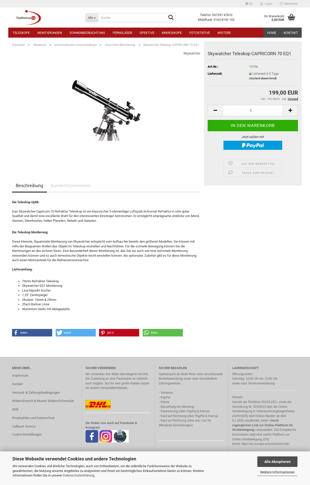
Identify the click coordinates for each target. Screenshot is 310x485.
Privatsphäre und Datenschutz (33, 418)
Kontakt (291, 33)
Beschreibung (29, 185)
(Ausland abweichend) (263, 78)
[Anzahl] (253, 110)
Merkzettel (289, 4)
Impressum (20, 375)
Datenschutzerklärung (78, 475)
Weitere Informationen (277, 472)
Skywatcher (191, 53)
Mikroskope (172, 33)
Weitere (224, 33)
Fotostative (199, 33)
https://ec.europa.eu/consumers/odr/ (265, 444)
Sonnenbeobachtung (87, 33)
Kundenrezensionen (71, 185)
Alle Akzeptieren (277, 462)
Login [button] (266, 4)
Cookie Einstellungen (27, 434)
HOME (271, 33)
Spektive (147, 33)
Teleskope (21, 33)
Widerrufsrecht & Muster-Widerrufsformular (43, 401)
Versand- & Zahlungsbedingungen (36, 392)
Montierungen (49, 33)
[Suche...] (92, 17)
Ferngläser (122, 33)
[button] (249, 4)
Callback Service (24, 426)
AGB (15, 409)
